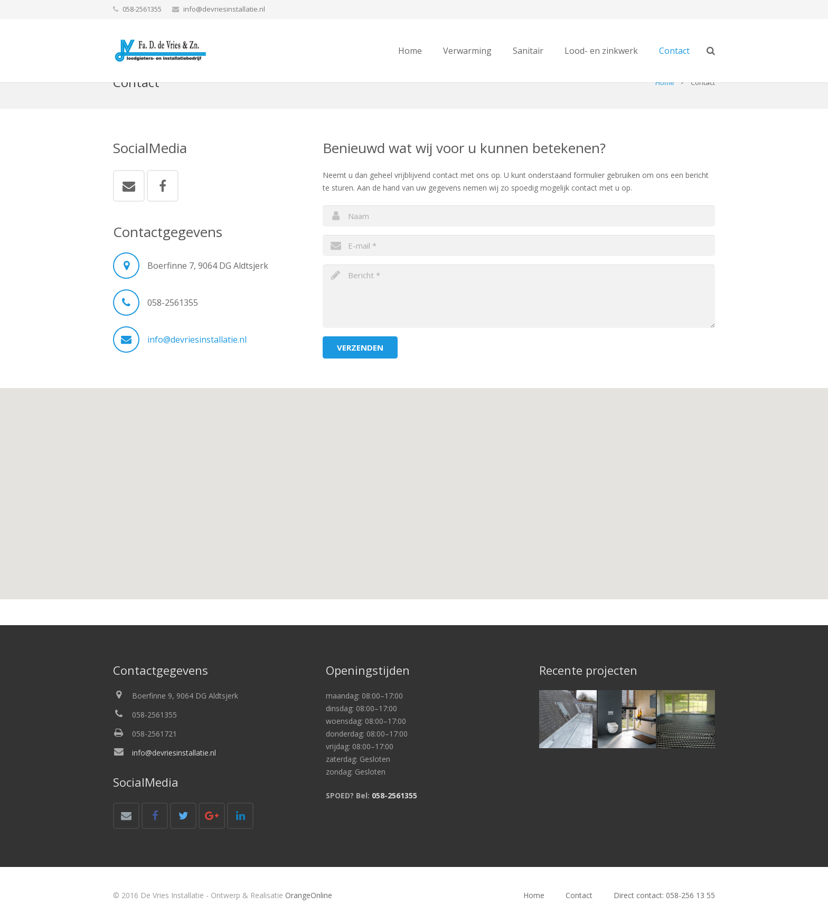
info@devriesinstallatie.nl (224, 9)
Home (664, 109)
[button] (414, 510)
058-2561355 (394, 795)
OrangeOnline (308, 895)
